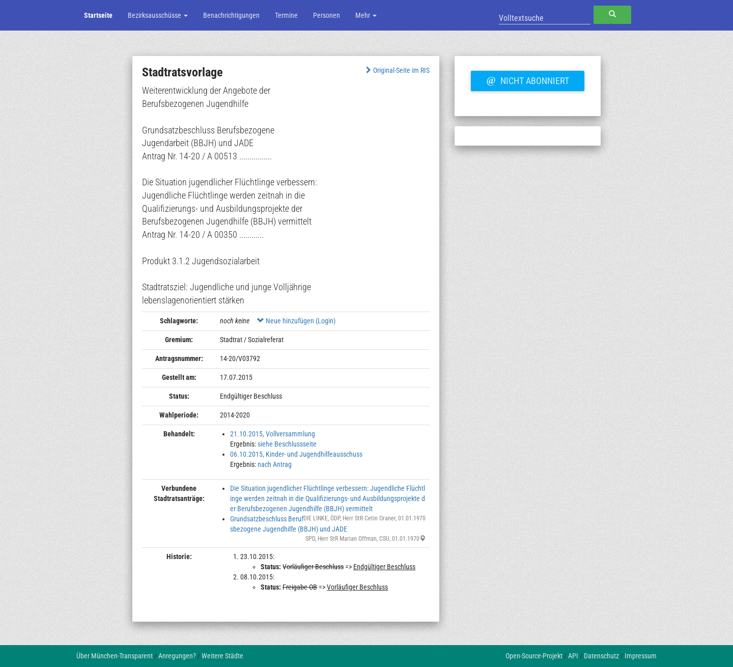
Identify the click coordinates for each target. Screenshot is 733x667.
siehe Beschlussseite (287, 444)
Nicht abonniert (527, 79)
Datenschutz (601, 656)
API (573, 656)
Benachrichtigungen (231, 15)
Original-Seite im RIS (396, 70)
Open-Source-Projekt (533, 656)
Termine (286, 15)
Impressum (641, 656)
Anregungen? (177, 656)
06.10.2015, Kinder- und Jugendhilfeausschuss (296, 454)
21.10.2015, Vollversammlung (272, 434)
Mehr (366, 15)
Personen (326, 15)
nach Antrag (275, 464)
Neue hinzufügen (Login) (296, 321)
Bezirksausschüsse (158, 15)
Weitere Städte (222, 656)
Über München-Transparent (114, 656)
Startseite (98, 15)
